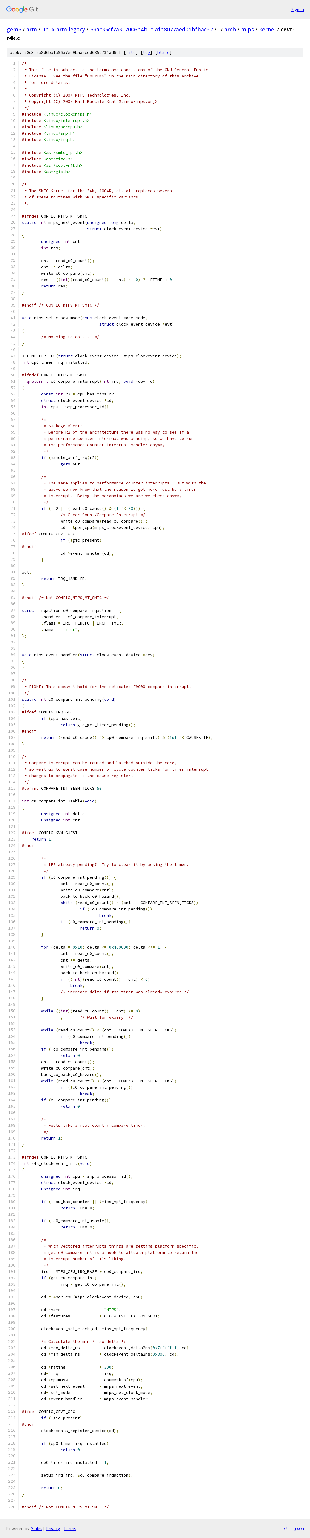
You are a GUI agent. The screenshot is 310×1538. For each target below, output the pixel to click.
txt (284, 1528)
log (146, 52)
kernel (267, 29)
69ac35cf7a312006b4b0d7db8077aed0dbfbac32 (151, 29)
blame (163, 52)
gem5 (14, 29)
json (299, 1528)
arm (31, 29)
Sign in (297, 9)
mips (247, 29)
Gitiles (36, 1528)
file (131, 52)
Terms (70, 1528)
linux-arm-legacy (63, 29)
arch (230, 29)
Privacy (53, 1528)
